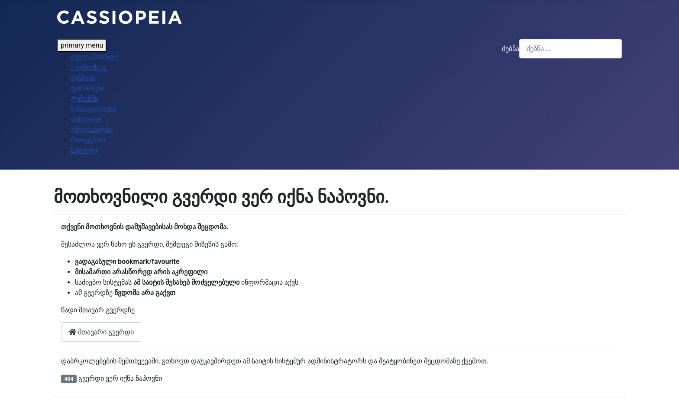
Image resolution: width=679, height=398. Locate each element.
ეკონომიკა (89, 67)
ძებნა (510, 49)
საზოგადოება (93, 109)
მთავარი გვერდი (101, 332)
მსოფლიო (88, 140)
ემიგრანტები (92, 129)
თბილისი (86, 119)
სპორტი (84, 150)
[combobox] (570, 48)
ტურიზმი (84, 98)
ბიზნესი (83, 78)
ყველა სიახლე (95, 57)
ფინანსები (87, 88)
